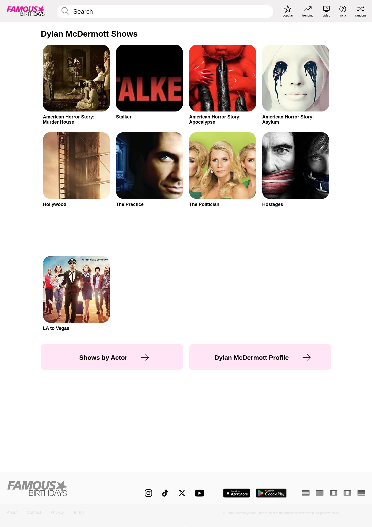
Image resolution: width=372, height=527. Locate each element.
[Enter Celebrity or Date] (165, 11)
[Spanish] (305, 493)
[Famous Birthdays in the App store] (236, 493)
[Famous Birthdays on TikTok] (165, 493)
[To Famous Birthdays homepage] (26, 11)
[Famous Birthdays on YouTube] (200, 493)
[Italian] (347, 493)
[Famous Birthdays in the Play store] (271, 493)
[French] (333, 493)
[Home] (65, 489)
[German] (361, 493)
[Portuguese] (319, 493)
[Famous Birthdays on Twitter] (182, 493)
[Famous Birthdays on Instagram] (148, 493)
